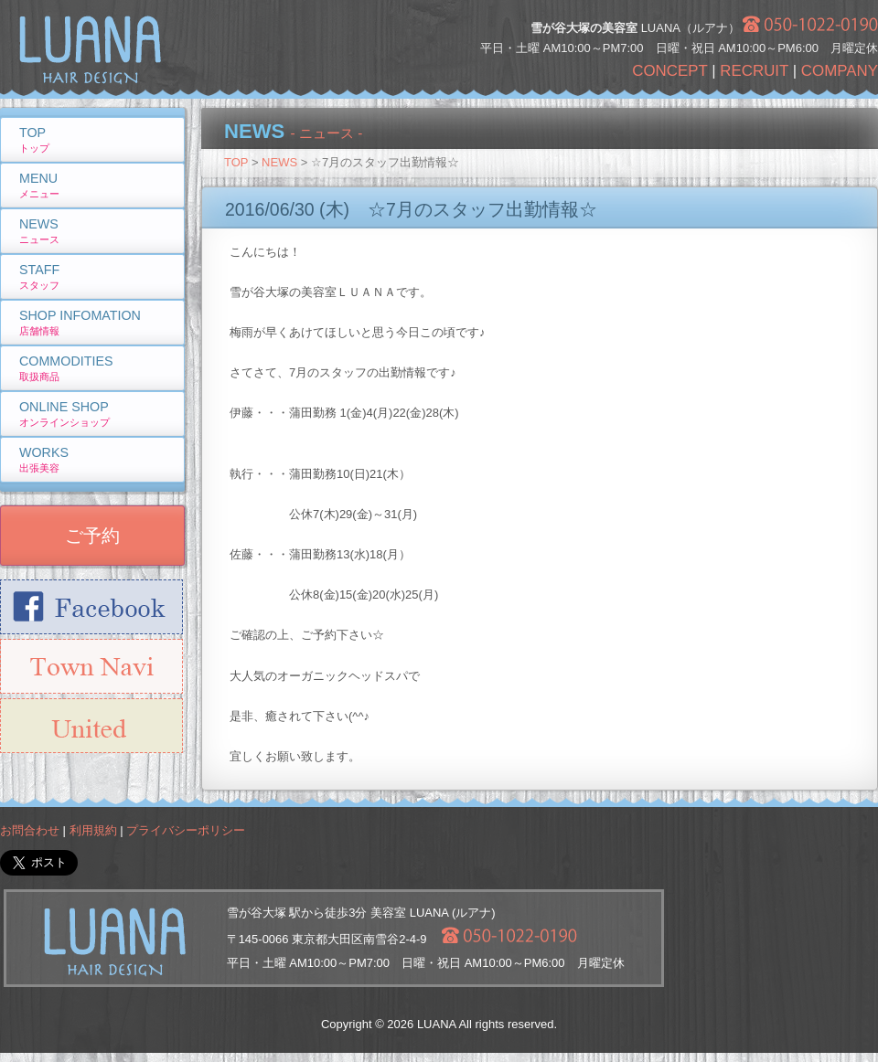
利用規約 (93, 830)
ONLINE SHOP (64, 413)
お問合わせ (29, 830)
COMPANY (839, 71)
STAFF (39, 276)
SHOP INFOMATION (80, 322)
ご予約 (92, 536)
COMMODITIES (65, 368)
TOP (236, 162)
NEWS (279, 162)
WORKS (44, 459)
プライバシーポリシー (185, 830)
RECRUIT (754, 71)
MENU (39, 185)
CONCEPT (669, 71)
